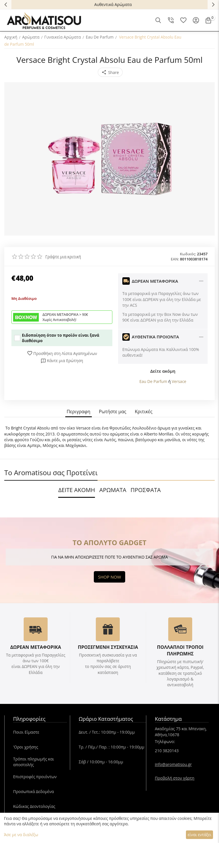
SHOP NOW (109, 577)
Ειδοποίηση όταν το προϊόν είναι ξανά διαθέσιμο (56, 337)
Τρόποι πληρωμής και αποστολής (33, 761)
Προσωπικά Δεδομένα (33, 791)
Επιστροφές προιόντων (35, 776)
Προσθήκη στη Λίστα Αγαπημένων (62, 353)
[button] (110, 72)
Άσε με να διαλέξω (21, 834)
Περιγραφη (78, 412)
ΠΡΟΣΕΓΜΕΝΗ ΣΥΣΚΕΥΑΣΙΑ (108, 647)
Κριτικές (144, 412)
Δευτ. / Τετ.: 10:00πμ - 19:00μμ (107, 732)
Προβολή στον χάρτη (174, 778)
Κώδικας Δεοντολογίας (34, 806)
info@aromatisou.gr (173, 764)
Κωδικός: (188, 253)
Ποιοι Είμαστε (26, 732)
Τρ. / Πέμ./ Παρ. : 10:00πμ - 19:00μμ (111, 747)
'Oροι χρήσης (25, 747)
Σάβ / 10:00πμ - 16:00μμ (101, 761)
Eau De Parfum (153, 381)
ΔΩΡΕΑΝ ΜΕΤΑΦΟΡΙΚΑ (35, 647)
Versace (179, 381)
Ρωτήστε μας (112, 412)
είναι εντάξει (199, 834)
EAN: (175, 259)
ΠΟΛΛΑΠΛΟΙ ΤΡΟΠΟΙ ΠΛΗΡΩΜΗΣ (180, 650)
